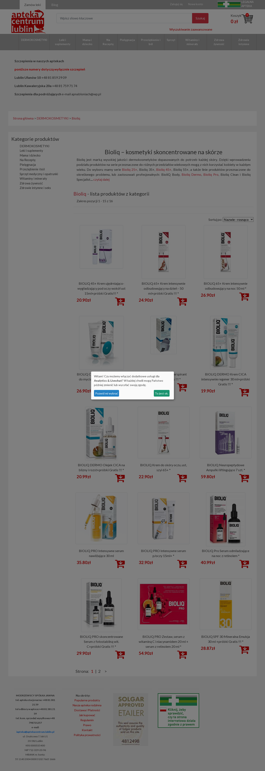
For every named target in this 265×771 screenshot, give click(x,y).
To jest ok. (161, 393)
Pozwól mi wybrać (106, 393)
